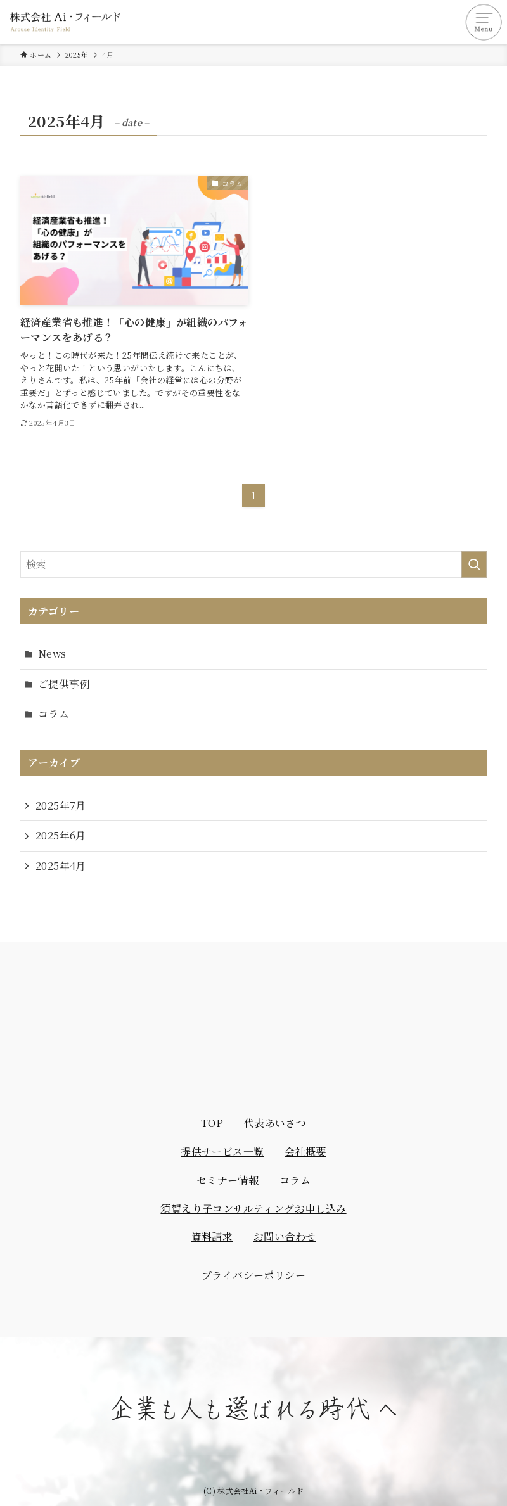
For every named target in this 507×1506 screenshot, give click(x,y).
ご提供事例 (64, 684)
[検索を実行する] (474, 564)
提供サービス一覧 (222, 1151)
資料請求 (212, 1236)
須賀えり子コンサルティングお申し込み (253, 1208)
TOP (212, 1123)
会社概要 (305, 1151)
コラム (53, 713)
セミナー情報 (227, 1180)
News (52, 653)
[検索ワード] (253, 564)
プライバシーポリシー (253, 1275)
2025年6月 (60, 835)
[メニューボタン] (485, 22)
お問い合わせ (285, 1236)
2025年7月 (60, 805)
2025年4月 (60, 865)
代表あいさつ (275, 1123)
